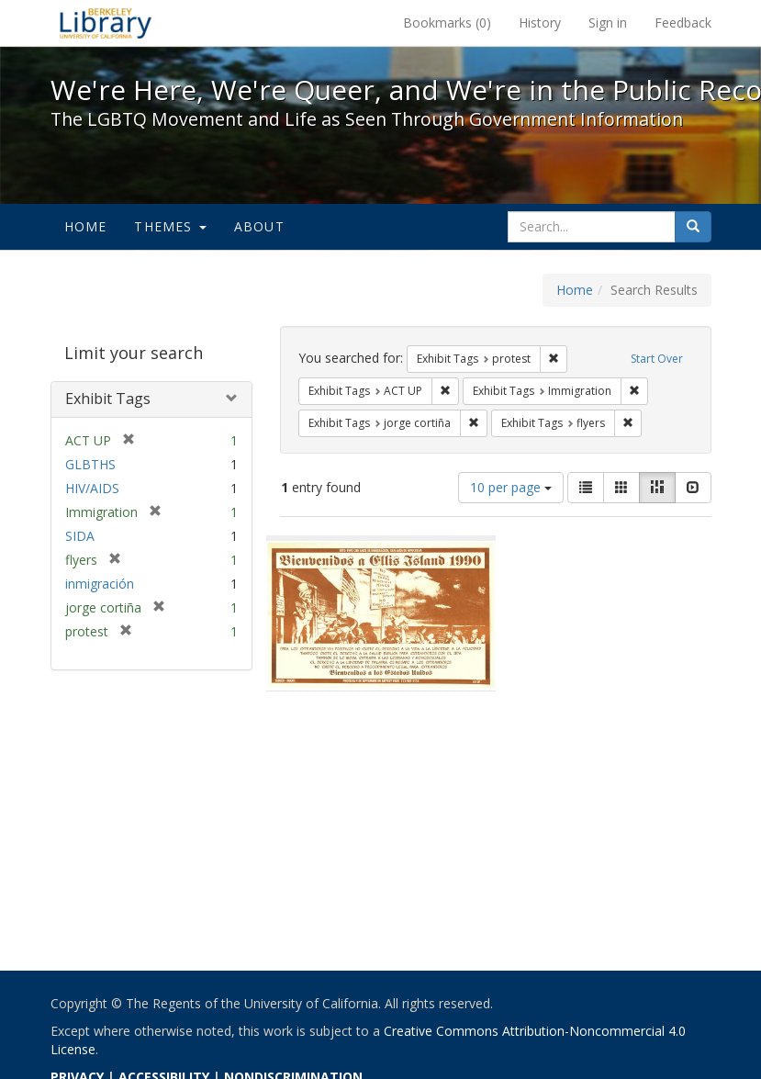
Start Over (657, 358)
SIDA (80, 536)
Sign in (607, 22)
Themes (170, 226)
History (540, 22)
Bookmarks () (447, 22)
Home (85, 226)
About (259, 226)
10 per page (511, 487)
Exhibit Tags (108, 398)
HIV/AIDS (92, 488)
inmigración (99, 583)
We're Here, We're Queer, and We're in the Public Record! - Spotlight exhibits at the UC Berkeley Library (105, 23)
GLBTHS (90, 464)
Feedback (683, 22)
